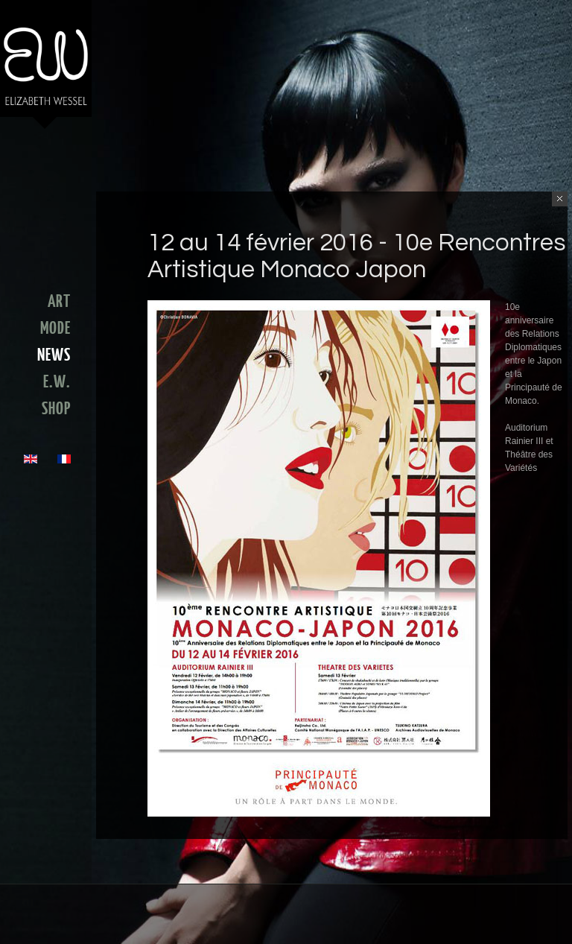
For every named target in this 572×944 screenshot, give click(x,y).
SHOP (56, 409)
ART (59, 301)
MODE (55, 328)
